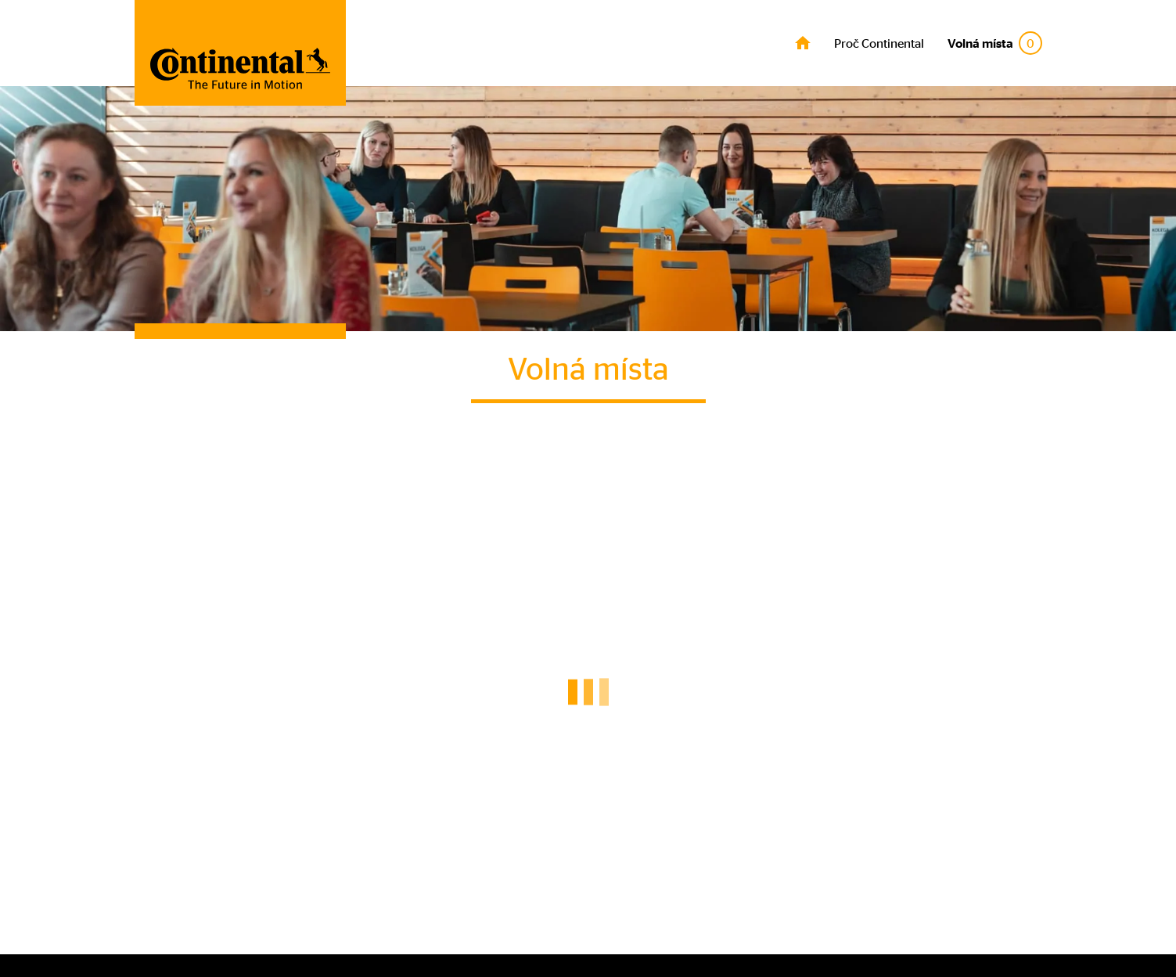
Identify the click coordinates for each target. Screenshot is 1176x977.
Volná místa (995, 43)
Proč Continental (879, 43)
